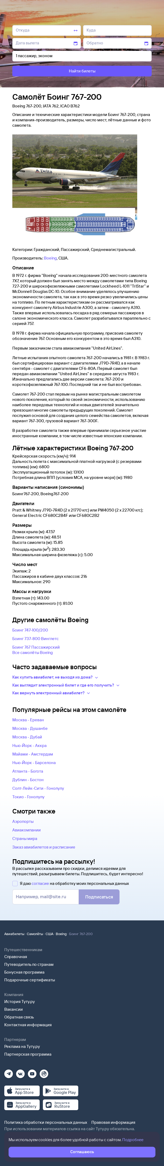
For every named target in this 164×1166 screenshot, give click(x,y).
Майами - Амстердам (32, 754)
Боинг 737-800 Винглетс (35, 638)
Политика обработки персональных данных (45, 1122)
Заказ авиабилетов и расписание (43, 847)
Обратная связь (19, 1017)
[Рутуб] (44, 1072)
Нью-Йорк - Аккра (29, 745)
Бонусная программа (24, 972)
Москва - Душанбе (30, 728)
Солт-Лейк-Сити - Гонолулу (38, 788)
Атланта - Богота (27, 771)
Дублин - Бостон (28, 779)
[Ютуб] (32, 1072)
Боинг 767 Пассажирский (36, 647)
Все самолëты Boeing (32, 652)
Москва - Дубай (27, 736)
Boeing (50, 258)
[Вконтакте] (20, 1072)
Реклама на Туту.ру (22, 1046)
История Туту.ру (19, 1001)
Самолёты (35, 934)
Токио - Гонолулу (28, 796)
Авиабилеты (14, 934)
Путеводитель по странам (29, 964)
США (49, 934)
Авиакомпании (26, 829)
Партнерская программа (27, 1054)
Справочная (15, 956)
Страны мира (24, 838)
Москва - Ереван (28, 719)
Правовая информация (113, 1122)
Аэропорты (22, 821)
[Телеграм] (8, 1072)
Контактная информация (28, 1024)
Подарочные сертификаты (29, 979)
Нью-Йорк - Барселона (34, 762)
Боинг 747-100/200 (30, 630)
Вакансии (13, 1009)
